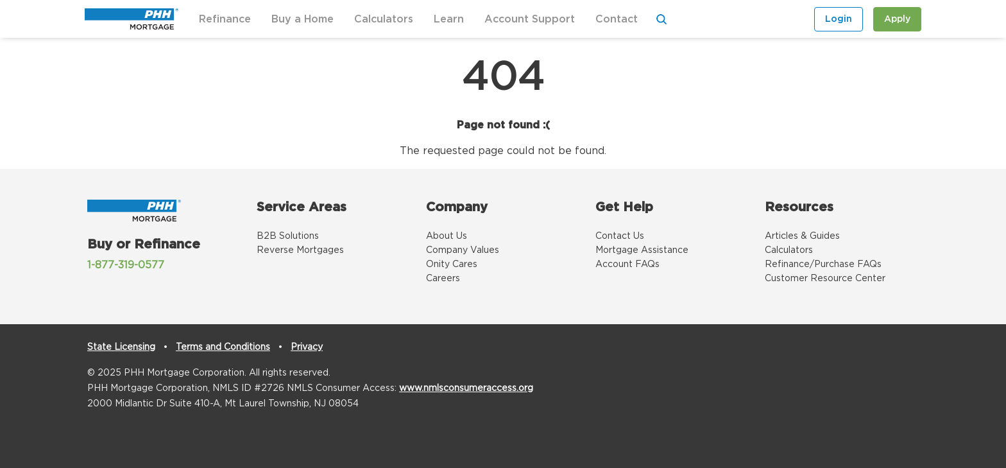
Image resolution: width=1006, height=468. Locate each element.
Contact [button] (616, 19)
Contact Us (619, 236)
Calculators (789, 250)
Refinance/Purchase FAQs (823, 264)
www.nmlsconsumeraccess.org (466, 388)
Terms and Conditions (223, 347)
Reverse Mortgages (300, 250)
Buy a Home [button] (302, 19)
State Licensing (121, 347)
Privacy (307, 347)
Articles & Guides (802, 236)
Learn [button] (449, 19)
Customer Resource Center (825, 278)
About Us (446, 236)
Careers (443, 278)
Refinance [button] (225, 19)
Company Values (462, 250)
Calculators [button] (383, 19)
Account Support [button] (529, 19)
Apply (897, 19)
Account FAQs (627, 264)
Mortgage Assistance (641, 250)
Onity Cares (451, 264)
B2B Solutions (288, 236)
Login (838, 19)
